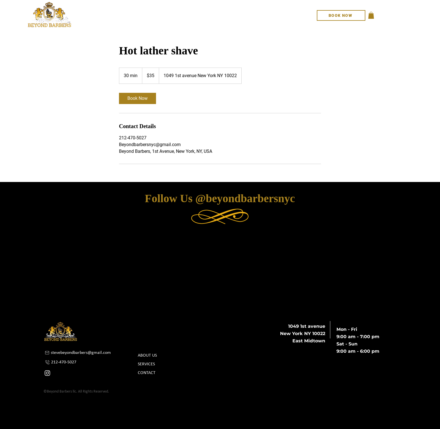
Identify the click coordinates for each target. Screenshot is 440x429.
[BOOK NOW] (341, 15)
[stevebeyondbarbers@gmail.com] (79, 352)
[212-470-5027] (75, 362)
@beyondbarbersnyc (245, 198)
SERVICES (146, 364)
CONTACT (146, 373)
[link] (137, 98)
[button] (371, 15)
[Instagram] (47, 373)
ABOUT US (147, 355)
